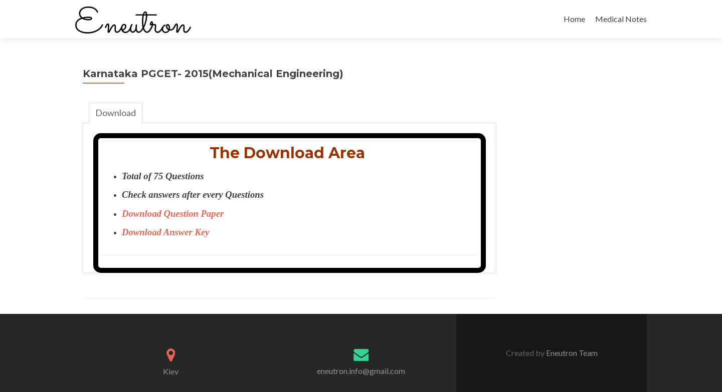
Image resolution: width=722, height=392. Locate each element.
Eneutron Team (571, 352)
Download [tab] (115, 112)
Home (574, 19)
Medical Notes (621, 19)
